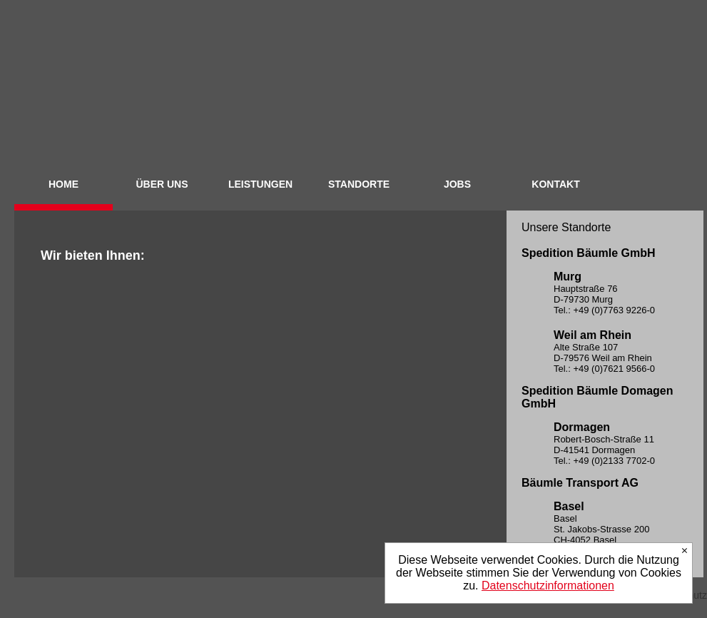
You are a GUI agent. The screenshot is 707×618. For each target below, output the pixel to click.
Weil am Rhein (592, 335)
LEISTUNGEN (260, 184)
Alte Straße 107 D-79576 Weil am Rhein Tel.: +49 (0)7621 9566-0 (604, 358)
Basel (569, 506)
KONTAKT (555, 184)
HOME (63, 184)
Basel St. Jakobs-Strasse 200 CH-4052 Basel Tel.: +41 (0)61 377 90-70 (606, 534)
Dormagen (582, 427)
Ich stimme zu (684, 550)
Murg (567, 276)
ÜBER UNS (162, 184)
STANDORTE (359, 184)
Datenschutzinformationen (548, 585)
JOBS (457, 184)
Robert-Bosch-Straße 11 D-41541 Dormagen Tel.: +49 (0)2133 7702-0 (604, 450)
